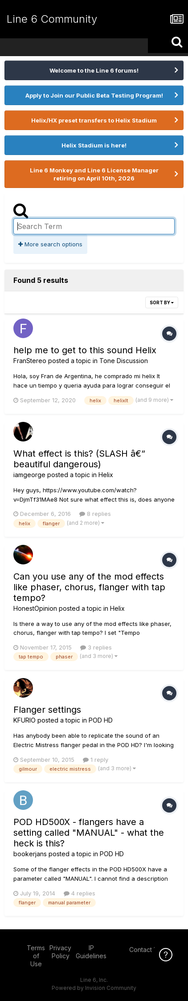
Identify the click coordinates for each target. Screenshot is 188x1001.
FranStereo (29, 360)
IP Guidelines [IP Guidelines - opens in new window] (91, 952)
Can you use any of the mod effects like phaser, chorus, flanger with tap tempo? (89, 587)
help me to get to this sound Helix (84, 350)
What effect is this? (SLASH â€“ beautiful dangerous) (79, 459)
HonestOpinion (35, 608)
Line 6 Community (52, 18)
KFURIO (24, 720)
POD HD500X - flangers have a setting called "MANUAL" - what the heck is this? (88, 833)
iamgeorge (29, 474)
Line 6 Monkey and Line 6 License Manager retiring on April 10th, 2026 (94, 174)
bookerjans (30, 854)
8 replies (95, 513)
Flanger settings (47, 709)
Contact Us (145, 949)
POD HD (101, 720)
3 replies (96, 647)
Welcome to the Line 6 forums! (94, 70)
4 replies (79, 893)
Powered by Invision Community (94, 988)
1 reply (95, 759)
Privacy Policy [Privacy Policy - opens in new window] (60, 952)
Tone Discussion (123, 360)
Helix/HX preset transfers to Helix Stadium (94, 120)
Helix (105, 474)
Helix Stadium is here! (94, 145)
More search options (50, 244)
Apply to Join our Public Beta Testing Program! (94, 95)
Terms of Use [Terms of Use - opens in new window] (36, 956)
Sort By (162, 302)
